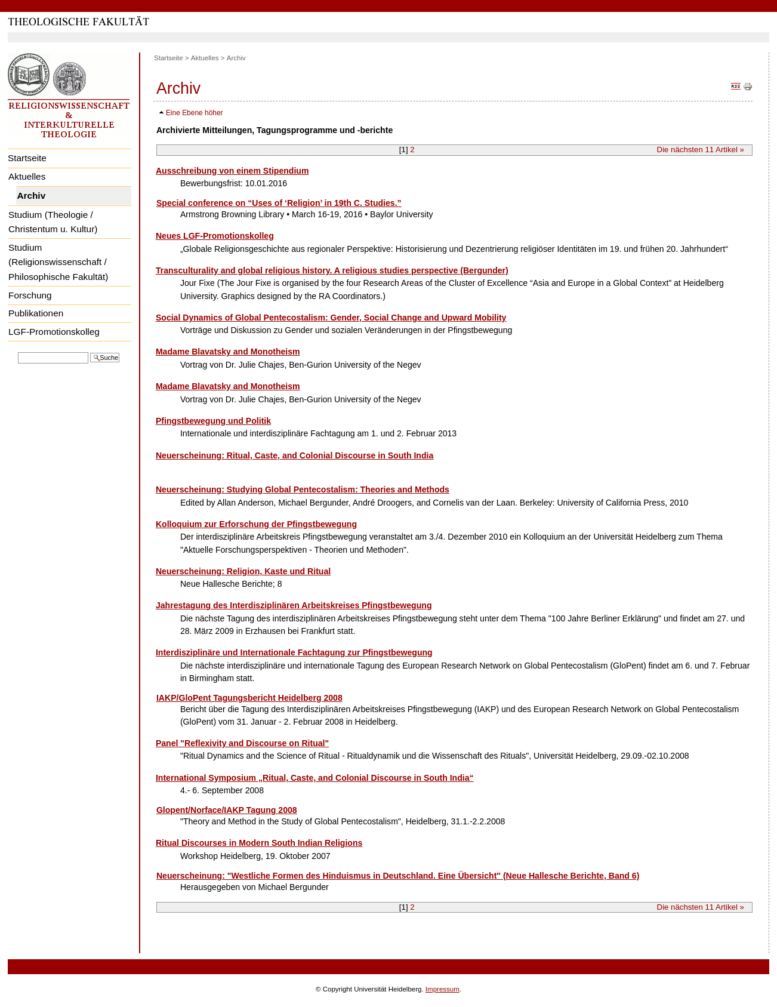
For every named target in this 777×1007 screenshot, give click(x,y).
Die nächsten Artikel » (700, 149)
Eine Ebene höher (194, 113)
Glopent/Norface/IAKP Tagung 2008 (226, 810)
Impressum (443, 989)
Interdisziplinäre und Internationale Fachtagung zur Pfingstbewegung (294, 652)
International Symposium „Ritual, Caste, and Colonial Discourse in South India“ (315, 778)
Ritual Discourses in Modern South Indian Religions (259, 843)
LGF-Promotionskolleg (54, 332)
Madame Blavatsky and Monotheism (228, 351)
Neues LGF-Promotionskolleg (215, 236)
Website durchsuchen (17, 351)
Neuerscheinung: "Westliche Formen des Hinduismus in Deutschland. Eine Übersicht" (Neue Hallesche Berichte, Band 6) (397, 875)
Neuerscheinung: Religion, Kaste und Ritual (243, 571)
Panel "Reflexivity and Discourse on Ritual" (242, 743)
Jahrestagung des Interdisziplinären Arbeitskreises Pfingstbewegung (294, 605)
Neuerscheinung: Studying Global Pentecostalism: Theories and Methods (302, 489)
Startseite (27, 158)
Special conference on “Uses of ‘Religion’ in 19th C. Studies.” (279, 203)
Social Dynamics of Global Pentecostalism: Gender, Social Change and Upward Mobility (331, 317)
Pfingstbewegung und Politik (213, 421)
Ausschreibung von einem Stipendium (232, 170)
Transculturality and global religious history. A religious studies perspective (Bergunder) (332, 270)
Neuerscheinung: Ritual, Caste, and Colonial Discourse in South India (294, 455)
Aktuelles (26, 176)
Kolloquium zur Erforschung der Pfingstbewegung (256, 524)
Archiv (31, 195)
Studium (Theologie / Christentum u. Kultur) (52, 222)
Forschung (30, 295)
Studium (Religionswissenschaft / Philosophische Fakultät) (58, 262)
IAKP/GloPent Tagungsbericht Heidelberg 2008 (249, 698)
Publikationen (35, 313)
